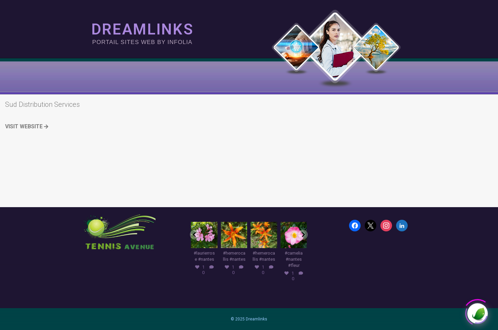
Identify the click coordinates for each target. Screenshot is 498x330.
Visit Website (26, 126)
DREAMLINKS (142, 29)
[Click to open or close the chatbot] (477, 310)
